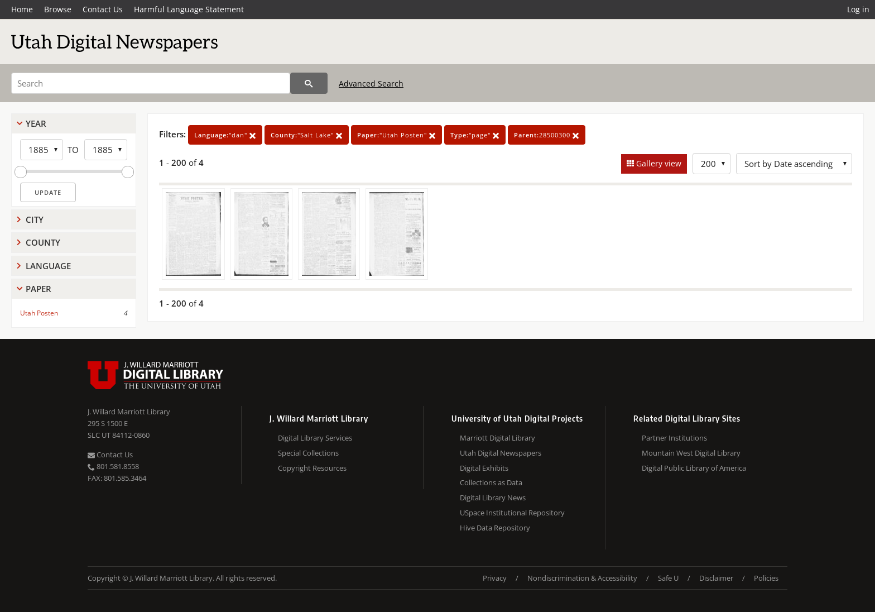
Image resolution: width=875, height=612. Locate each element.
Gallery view (657, 163)
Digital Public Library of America (694, 468)
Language (48, 265)
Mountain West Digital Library (691, 453)
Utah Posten (39, 313)
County (43, 242)
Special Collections (308, 453)
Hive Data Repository (495, 528)
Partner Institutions (674, 438)
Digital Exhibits (484, 468)
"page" (474, 135)
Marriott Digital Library (497, 438)
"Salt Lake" (307, 135)
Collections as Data (491, 482)
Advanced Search (371, 83)
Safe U (668, 578)
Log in (858, 9)
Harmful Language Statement (189, 9)
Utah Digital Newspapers (500, 453)
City (35, 219)
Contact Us (103, 9)
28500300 (546, 135)
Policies (766, 578)
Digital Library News (493, 498)
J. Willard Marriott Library (129, 412)
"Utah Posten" (396, 135)
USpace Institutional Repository (512, 513)
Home (22, 9)
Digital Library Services (315, 438)
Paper (38, 288)
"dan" (225, 135)
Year (36, 123)
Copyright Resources (312, 468)
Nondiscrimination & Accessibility (582, 578)
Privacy (495, 578)
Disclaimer (716, 578)
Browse (57, 9)
